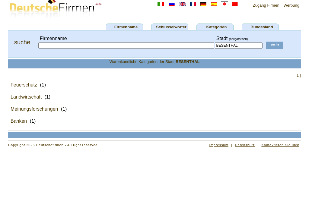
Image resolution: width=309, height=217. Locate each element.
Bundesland (261, 27)
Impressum (218, 145)
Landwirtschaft (26, 96)
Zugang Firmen (266, 5)
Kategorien (216, 27)
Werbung (291, 5)
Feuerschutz (24, 84)
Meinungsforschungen (34, 109)
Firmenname (126, 27)
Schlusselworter (171, 27)
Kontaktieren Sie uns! (280, 145)
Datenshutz (245, 145)
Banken (19, 121)
